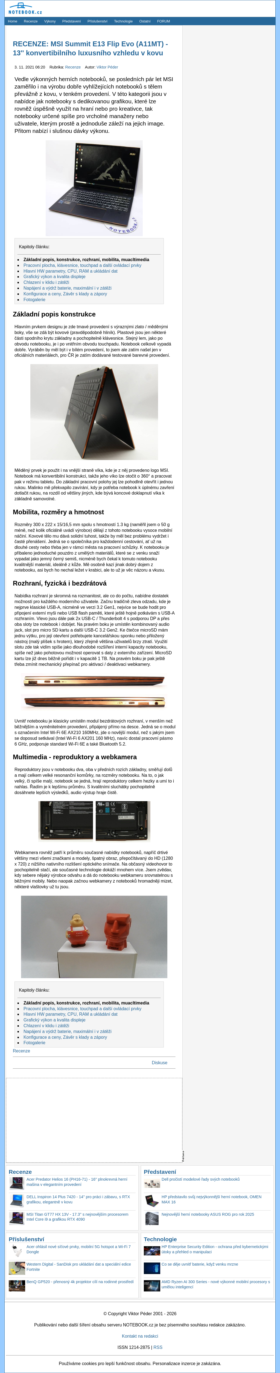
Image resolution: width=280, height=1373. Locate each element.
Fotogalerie (34, 299)
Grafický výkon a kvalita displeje (55, 276)
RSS (157, 1347)
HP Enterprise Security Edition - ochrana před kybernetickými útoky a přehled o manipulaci (215, 1249)
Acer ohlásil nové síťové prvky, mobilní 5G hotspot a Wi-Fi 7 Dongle (79, 1249)
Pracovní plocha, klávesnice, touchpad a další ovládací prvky (82, 265)
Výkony (50, 21)
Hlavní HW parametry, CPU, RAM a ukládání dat (71, 271)
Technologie (123, 21)
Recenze (31, 21)
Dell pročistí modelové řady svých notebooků (201, 1179)
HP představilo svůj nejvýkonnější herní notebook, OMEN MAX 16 (211, 1199)
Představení (71, 21)
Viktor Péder (107, 67)
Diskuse (159, 1062)
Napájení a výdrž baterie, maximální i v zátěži (68, 288)
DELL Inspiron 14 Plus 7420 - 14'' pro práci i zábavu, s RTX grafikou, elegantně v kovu (78, 1199)
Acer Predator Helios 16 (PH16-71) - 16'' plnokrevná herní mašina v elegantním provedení (77, 1182)
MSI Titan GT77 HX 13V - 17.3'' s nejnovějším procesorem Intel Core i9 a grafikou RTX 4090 (78, 1217)
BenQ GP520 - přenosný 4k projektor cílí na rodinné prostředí (80, 1282)
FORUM (163, 21)
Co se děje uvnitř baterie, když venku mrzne (200, 1264)
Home (12, 21)
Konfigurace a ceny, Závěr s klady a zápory (65, 294)
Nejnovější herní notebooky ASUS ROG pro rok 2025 (208, 1214)
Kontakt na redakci (140, 1336)
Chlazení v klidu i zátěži (46, 282)
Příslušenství (97, 21)
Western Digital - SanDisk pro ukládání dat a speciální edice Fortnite (79, 1267)
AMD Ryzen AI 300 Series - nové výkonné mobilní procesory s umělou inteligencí (216, 1284)
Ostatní (145, 21)
